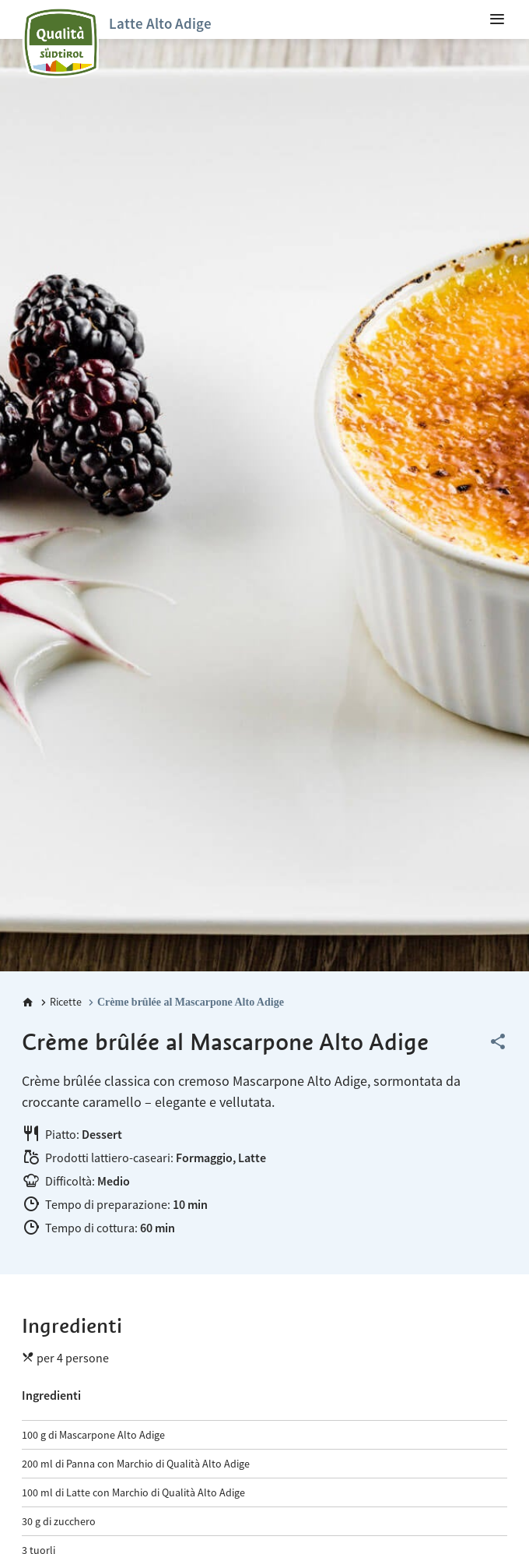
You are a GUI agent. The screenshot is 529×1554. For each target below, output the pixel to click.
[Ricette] (59, 1002)
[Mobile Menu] (497, 19)
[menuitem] (497, 19)
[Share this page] (498, 1042)
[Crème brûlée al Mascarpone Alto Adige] (184, 1002)
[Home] (28, 1002)
